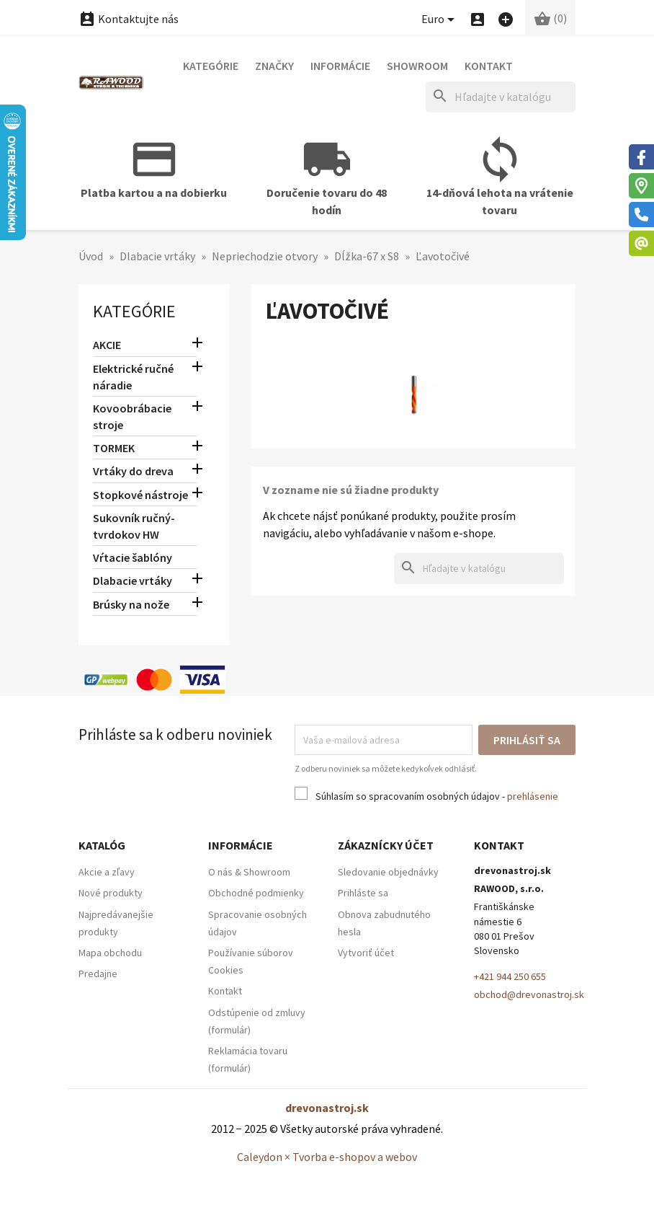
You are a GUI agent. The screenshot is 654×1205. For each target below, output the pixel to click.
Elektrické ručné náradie (133, 376)
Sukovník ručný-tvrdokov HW (134, 526)
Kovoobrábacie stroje (132, 416)
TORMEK (114, 448)
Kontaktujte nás (129, 19)
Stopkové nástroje (140, 494)
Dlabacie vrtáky (132, 580)
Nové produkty (111, 892)
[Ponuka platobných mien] (440, 20)
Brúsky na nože (131, 604)
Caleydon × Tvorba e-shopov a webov (327, 1156)
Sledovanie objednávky (388, 871)
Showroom (417, 65)
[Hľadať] (500, 96)
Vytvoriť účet (366, 952)
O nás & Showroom (249, 871)
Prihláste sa (363, 892)
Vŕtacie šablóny (132, 557)
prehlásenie (532, 796)
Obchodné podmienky (256, 892)
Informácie (340, 65)
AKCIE (107, 344)
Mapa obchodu (110, 952)
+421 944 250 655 (510, 976)
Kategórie (210, 65)
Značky (274, 65)
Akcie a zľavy (107, 871)
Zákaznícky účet (386, 845)
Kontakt (489, 65)
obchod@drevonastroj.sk (529, 994)
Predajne (98, 973)
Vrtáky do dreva (133, 471)
